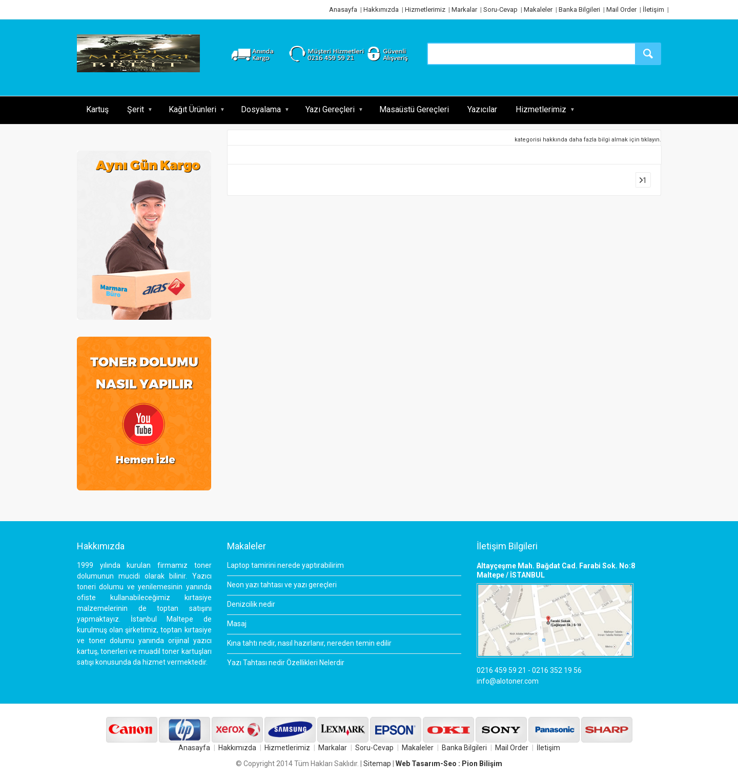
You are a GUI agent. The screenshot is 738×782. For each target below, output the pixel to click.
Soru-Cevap (500, 9)
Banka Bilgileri (579, 9)
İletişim (653, 9)
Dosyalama (261, 109)
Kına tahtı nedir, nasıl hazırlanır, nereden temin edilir (309, 643)
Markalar (464, 9)
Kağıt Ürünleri (192, 109)
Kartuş (97, 109)
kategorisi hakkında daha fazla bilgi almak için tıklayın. (588, 139)
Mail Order (621, 9)
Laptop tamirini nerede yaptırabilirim (285, 565)
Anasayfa (343, 9)
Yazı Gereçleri (330, 109)
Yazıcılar (482, 109)
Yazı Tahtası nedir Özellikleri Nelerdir (285, 662)
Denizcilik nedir (251, 604)
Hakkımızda (381, 9)
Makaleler (538, 9)
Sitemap (377, 763)
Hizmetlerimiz (425, 9)
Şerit (135, 109)
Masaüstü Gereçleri (414, 109)
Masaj (237, 624)
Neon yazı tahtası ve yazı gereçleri (282, 585)
